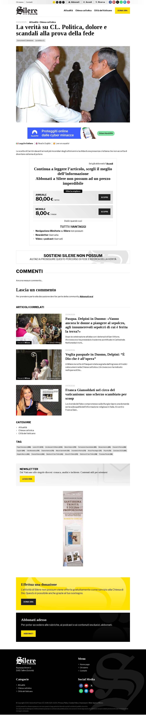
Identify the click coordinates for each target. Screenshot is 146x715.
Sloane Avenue (47, 450)
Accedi (109, 163)
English (21, 450)
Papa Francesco (24, 447)
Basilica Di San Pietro (54, 454)
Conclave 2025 (119, 450)
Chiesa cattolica (48, 22)
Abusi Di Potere (71, 454)
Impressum (84, 703)
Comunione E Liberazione (25, 40)
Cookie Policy (74, 703)
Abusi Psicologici (95, 450)
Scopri (104, 197)
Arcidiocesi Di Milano (53, 447)
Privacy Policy (63, 703)
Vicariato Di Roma (78, 450)
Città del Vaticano (27, 433)
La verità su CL (40, 40)
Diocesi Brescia (38, 454)
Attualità (33, 22)
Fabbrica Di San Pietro (88, 454)
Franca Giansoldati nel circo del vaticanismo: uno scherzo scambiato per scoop (96, 394)
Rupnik (107, 450)
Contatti (29, 2)
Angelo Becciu (23, 454)
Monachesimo (105, 447)
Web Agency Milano (96, 703)
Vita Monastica (33, 450)
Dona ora (122, 10)
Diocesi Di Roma (119, 447)
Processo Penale (105, 454)
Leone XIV (38, 447)
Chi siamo (20, 2)
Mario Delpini (70, 447)
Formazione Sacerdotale (87, 447)
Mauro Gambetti (62, 450)
